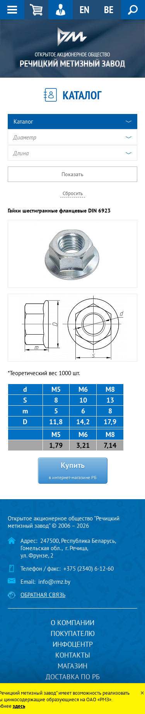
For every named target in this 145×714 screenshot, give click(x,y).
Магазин (72, 665)
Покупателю (73, 633)
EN (84, 9)
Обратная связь (42, 594)
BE (108, 9)
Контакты (72, 655)
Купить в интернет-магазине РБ (73, 470)
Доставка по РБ (73, 676)
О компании (72, 622)
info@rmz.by (54, 581)
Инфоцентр (73, 644)
